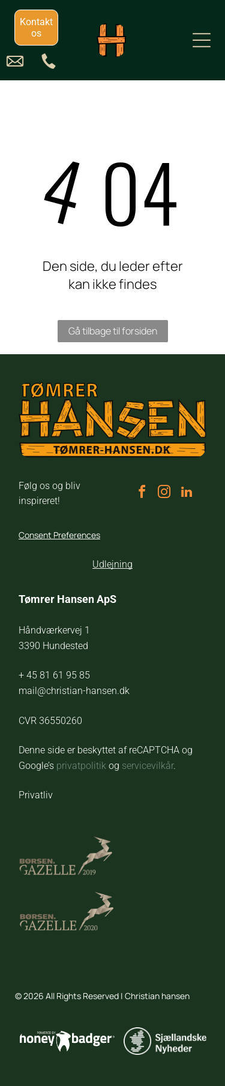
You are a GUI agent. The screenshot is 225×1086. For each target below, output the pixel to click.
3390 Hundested (53, 645)
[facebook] (142, 493)
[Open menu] (202, 40)
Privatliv (36, 795)
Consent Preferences (59, 535)
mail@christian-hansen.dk (74, 690)
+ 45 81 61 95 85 (54, 675)
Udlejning (112, 564)
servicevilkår (147, 765)
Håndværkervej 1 (54, 630)
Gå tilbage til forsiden (112, 330)
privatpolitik (81, 765)
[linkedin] (186, 493)
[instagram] (164, 493)
